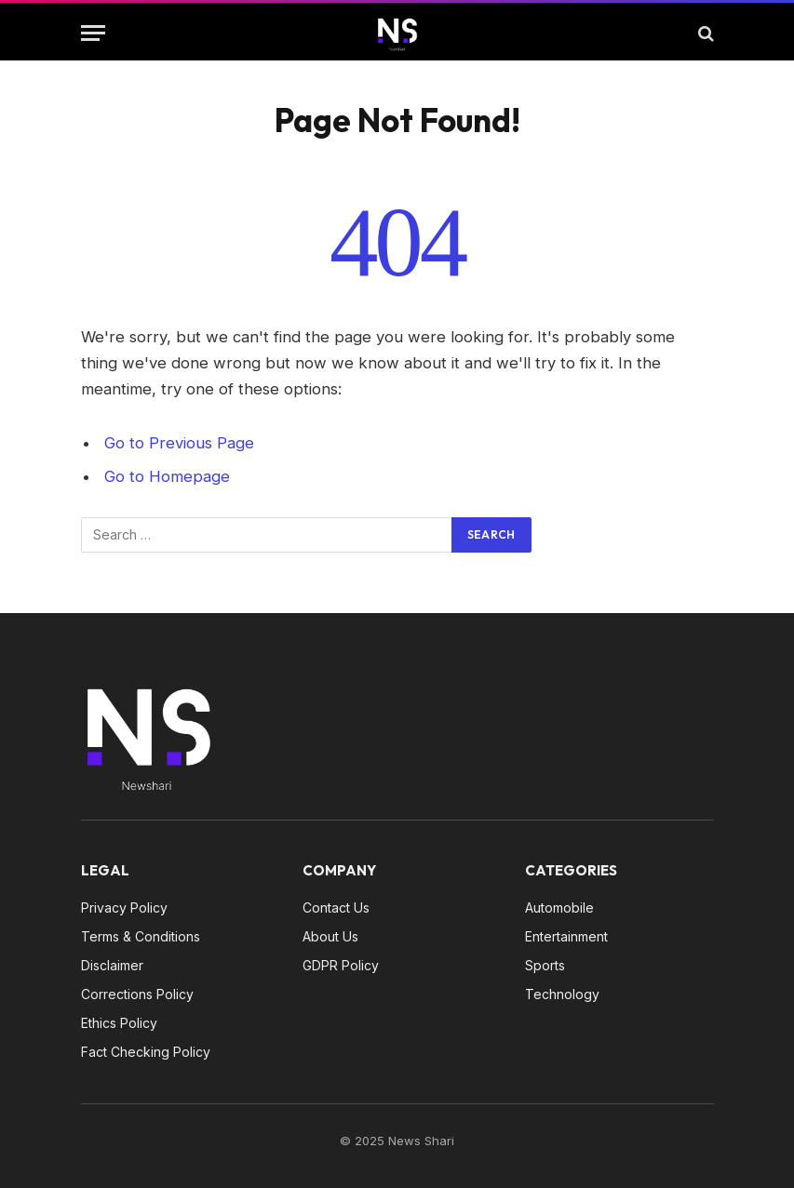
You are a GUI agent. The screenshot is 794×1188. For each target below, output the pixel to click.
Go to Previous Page (179, 443)
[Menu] (93, 33)
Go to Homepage (167, 476)
